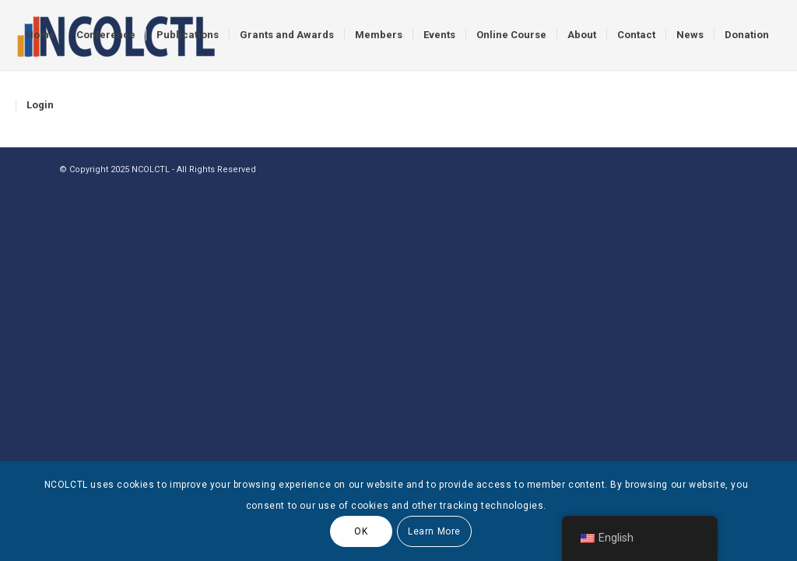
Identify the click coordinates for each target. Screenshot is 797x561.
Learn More (434, 531)
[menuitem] (40, 35)
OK (360, 531)
